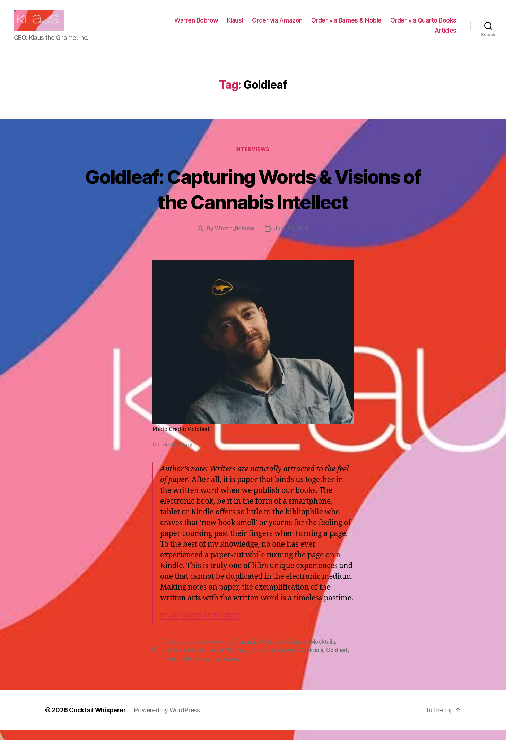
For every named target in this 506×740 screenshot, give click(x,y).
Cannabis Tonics (183, 660)
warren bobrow (181, 668)
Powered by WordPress (169, 720)
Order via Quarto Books (423, 25)
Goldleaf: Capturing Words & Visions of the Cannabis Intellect (253, 199)
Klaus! (235, 25)
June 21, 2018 (292, 239)
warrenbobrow (223, 668)
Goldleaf (338, 660)
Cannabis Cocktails (259, 652)
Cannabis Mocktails (311, 652)
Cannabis (174, 652)
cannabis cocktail (210, 652)
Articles (445, 35)
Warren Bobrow (196, 25)
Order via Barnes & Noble (346, 25)
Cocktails (313, 660)
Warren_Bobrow (234, 239)
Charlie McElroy (226, 660)
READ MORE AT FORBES (201, 627)
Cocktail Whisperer (274, 660)
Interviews (253, 160)
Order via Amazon (277, 25)
